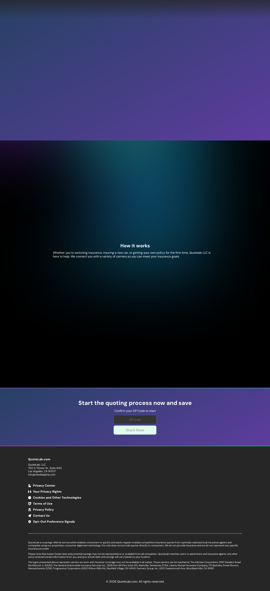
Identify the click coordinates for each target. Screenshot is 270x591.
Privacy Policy (43, 510)
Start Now (135, 430)
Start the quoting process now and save (135, 403)
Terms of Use (42, 504)
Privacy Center (44, 486)
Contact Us (41, 516)
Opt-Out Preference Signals (54, 522)
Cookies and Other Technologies (57, 498)
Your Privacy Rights (47, 492)
